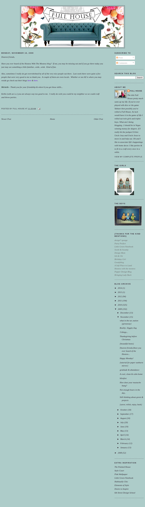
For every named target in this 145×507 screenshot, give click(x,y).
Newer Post (6, 119)
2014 (120, 288)
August (123, 418)
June (122, 426)
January (124, 447)
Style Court (119, 470)
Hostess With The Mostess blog (38, 63)
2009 (120, 309)
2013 (120, 292)
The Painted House (123, 467)
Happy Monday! (126, 358)
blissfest (123, 378)
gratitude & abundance (129, 370)
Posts (119, 57)
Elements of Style (122, 485)
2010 (120, 305)
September (125, 414)
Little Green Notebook (124, 478)
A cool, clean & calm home (131, 374)
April (122, 435)
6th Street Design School (125, 493)
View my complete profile (128, 157)
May (122, 431)
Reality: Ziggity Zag (128, 328)
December (124, 313)
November (124, 317)
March (123, 439)
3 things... (124, 332)
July (122, 422)
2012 (120, 296)
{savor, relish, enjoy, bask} (131, 404)
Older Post (98, 119)
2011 (120, 300)
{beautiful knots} (127, 343)
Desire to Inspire (122, 489)
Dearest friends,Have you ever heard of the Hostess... (130, 351)
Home (52, 119)
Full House (136, 91)
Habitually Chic (121, 481)
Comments (121, 63)
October (124, 410)
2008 (120, 453)
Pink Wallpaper (121, 474)
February (124, 443)
